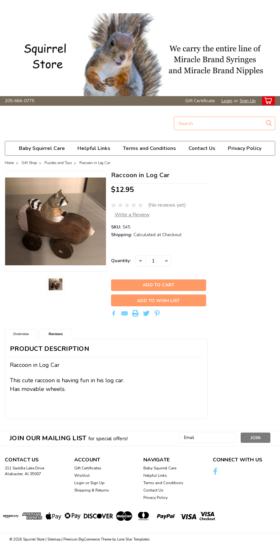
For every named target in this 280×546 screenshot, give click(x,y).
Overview (21, 334)
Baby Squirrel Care (42, 148)
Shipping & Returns (91, 490)
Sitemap (53, 539)
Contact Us (201, 148)
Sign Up (248, 101)
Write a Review (132, 214)
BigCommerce (89, 539)
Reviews (56, 334)
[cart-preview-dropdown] (267, 100)
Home (9, 163)
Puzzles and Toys (58, 163)
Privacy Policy (244, 148)
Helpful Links (93, 148)
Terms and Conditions (149, 148)
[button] (140, 48)
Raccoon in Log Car (94, 163)
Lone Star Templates (133, 539)
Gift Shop (29, 163)
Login (226, 101)
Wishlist (82, 475)
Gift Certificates (87, 468)
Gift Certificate (200, 101)
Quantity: (121, 261)
